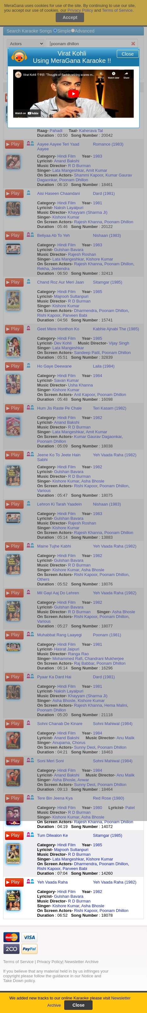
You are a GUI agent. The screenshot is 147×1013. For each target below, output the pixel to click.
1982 (97, 891)
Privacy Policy (49, 961)
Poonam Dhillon (118, 821)
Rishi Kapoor (48, 868)
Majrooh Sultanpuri (71, 849)
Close (127, 54)
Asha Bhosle (92, 905)
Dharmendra (85, 863)
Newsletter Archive (82, 961)
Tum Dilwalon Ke (52, 835)
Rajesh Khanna (88, 821)
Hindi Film (66, 844)
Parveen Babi (75, 868)
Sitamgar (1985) (107, 835)
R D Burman (79, 854)
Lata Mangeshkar (68, 859)
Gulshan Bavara (68, 896)
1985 (97, 844)
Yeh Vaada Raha (52, 882)
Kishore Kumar (99, 859)
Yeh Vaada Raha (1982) (114, 882)
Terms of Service (18, 961)
